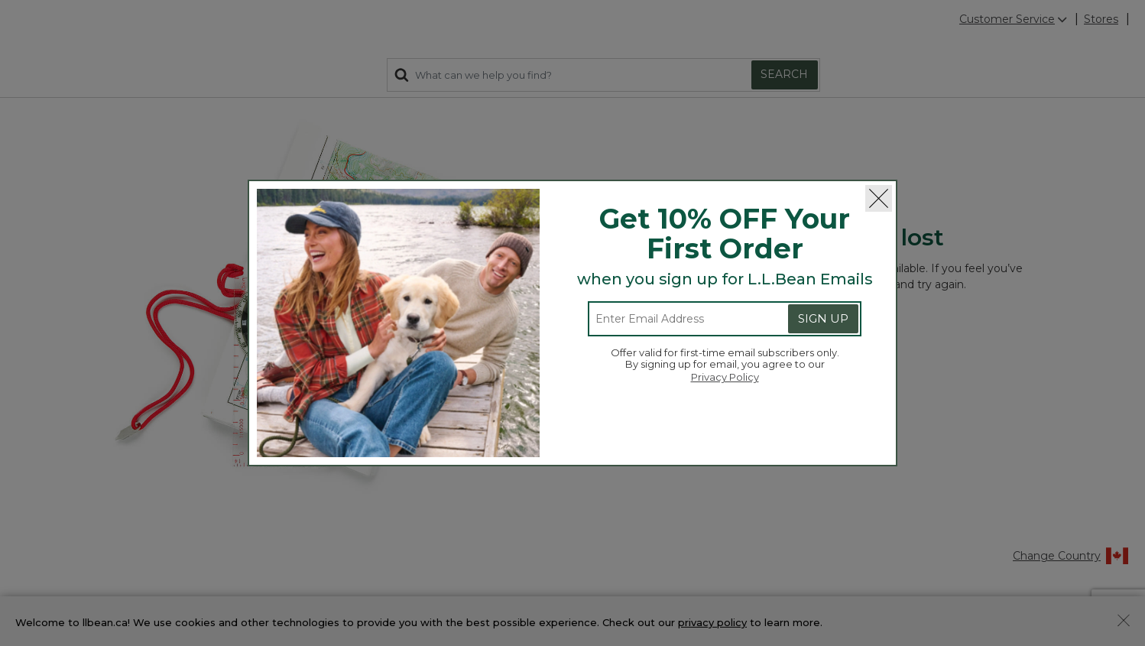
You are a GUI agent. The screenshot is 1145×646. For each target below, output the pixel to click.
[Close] (878, 198)
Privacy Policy (725, 377)
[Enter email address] (676, 318)
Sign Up (823, 318)
